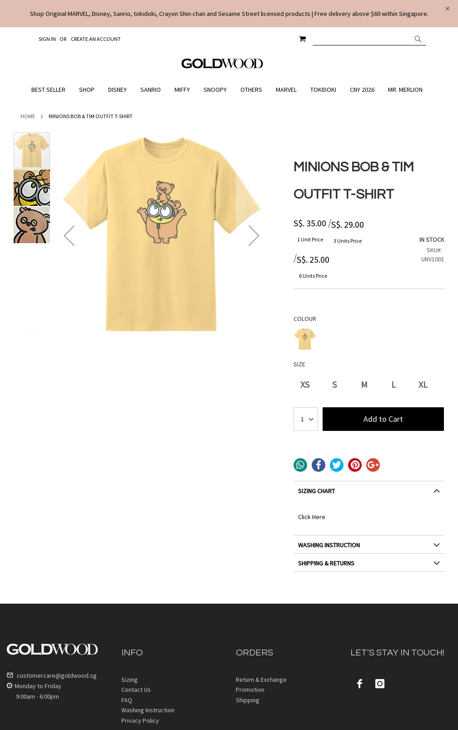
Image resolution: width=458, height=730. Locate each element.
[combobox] (369, 38)
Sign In (47, 38)
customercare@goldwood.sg (52, 675)
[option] (305, 339)
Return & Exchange (261, 679)
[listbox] (369, 340)
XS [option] (304, 384)
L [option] (393, 384)
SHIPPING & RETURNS (326, 563)
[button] (69, 235)
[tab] (369, 494)
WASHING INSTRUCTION (329, 545)
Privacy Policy (140, 720)
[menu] (229, 90)
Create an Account (96, 38)
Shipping (247, 700)
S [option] (334, 384)
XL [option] (423, 384)
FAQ (126, 700)
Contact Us (136, 689)
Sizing (129, 679)
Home (27, 116)
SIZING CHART (316, 491)
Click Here (311, 517)
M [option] (364, 384)
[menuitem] (50, 90)
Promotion (250, 689)
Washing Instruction (147, 710)
